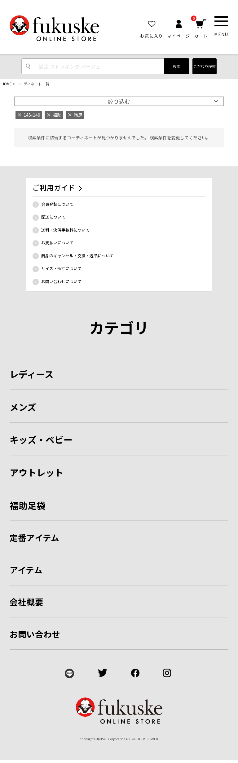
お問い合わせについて (61, 281)
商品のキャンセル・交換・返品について (77, 256)
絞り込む (119, 101)
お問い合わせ (35, 634)
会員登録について (57, 204)
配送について (53, 217)
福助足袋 (28, 505)
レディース (32, 374)
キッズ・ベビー (41, 439)
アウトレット (37, 472)
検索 (176, 66)
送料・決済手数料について (65, 230)
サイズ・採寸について (61, 268)
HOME (7, 83)
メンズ (23, 406)
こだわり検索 (204, 66)
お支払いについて (57, 243)
